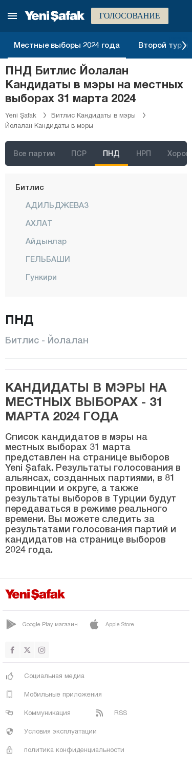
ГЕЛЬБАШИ (48, 258)
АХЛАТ (39, 222)
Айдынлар (46, 240)
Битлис (29, 186)
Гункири (41, 276)
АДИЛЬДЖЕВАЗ (57, 204)
